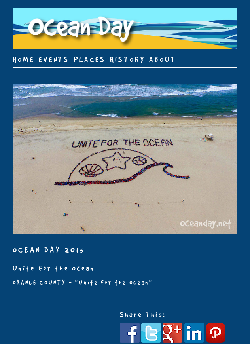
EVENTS (54, 59)
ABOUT (163, 59)
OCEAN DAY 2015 (49, 250)
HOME (24, 59)
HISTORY (127, 59)
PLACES (90, 59)
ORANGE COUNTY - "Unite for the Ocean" (83, 282)
